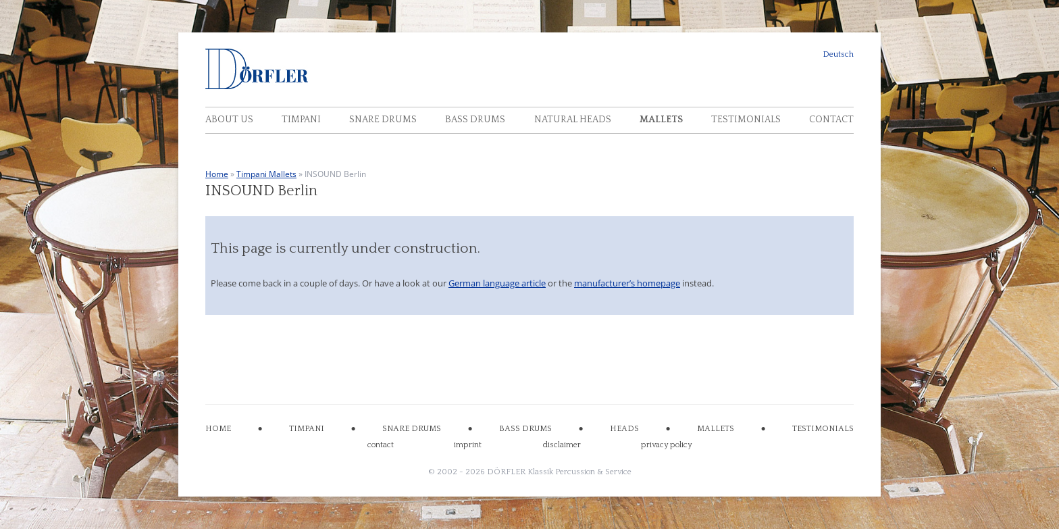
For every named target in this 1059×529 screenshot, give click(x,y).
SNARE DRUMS (411, 428)
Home (216, 174)
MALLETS (715, 428)
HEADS (624, 428)
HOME (218, 428)
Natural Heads (572, 119)
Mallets (661, 119)
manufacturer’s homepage (627, 283)
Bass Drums (475, 119)
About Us (229, 119)
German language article (497, 283)
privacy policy (666, 444)
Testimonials (746, 119)
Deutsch (838, 54)
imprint (468, 444)
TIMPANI (306, 428)
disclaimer (561, 444)
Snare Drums (383, 119)
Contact (831, 119)
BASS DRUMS (525, 428)
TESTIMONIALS (823, 428)
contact (380, 444)
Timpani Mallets (266, 174)
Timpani (301, 119)
